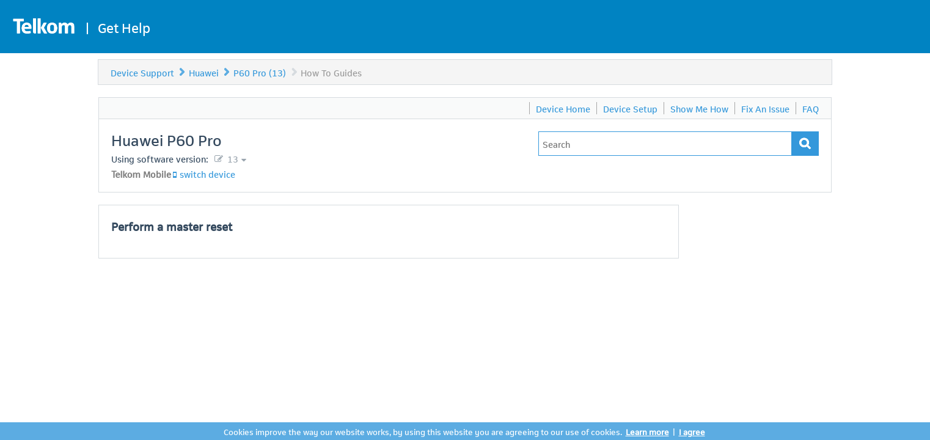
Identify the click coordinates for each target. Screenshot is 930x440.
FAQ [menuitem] (810, 108)
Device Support (142, 72)
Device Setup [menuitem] (630, 108)
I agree (692, 431)
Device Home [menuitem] (563, 108)
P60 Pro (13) (259, 72)
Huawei (204, 72)
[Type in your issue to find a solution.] (665, 143)
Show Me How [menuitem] (699, 108)
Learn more (647, 431)
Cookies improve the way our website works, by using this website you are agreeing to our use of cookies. (423, 431)
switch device (207, 173)
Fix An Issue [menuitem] (765, 108)
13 (231, 158)
